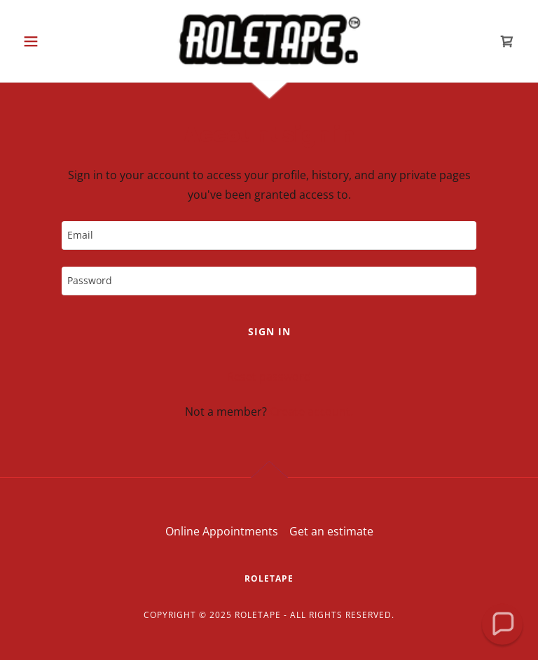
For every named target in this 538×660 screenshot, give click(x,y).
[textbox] (269, 235)
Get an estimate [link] (331, 531)
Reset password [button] (269, 376)
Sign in (269, 331)
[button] (54, 41)
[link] (269, 39)
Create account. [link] (311, 411)
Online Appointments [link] (221, 531)
